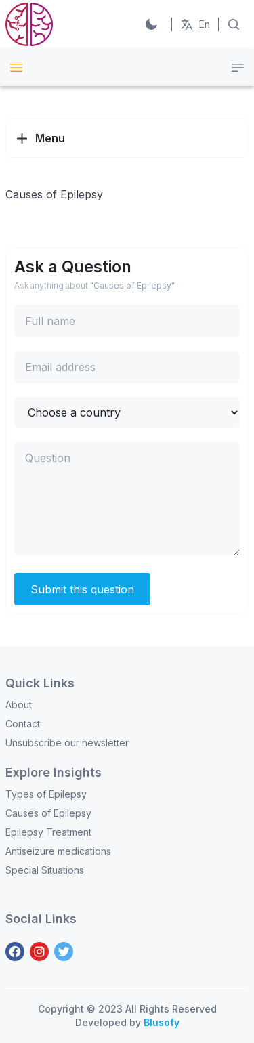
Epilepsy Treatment (48, 832)
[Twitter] (63, 951)
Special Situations (44, 870)
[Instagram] (39, 951)
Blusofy (161, 1022)
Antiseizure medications (58, 851)
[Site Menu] (16, 68)
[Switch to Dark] (151, 24)
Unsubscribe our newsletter (67, 742)
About (18, 704)
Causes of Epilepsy (48, 813)
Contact (22, 723)
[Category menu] (238, 68)
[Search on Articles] (234, 24)
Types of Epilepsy (46, 794)
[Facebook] (14, 951)
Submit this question (82, 589)
